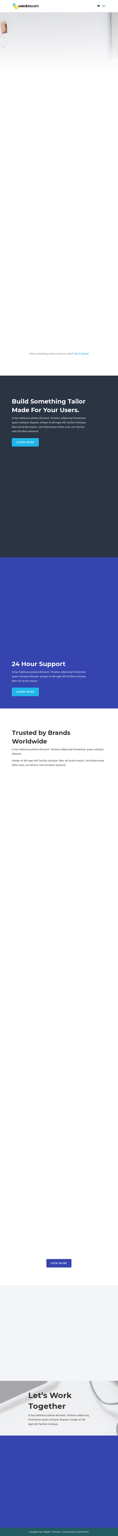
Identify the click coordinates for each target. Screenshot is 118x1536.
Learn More (25, 442)
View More (59, 1263)
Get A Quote (81, 353)
